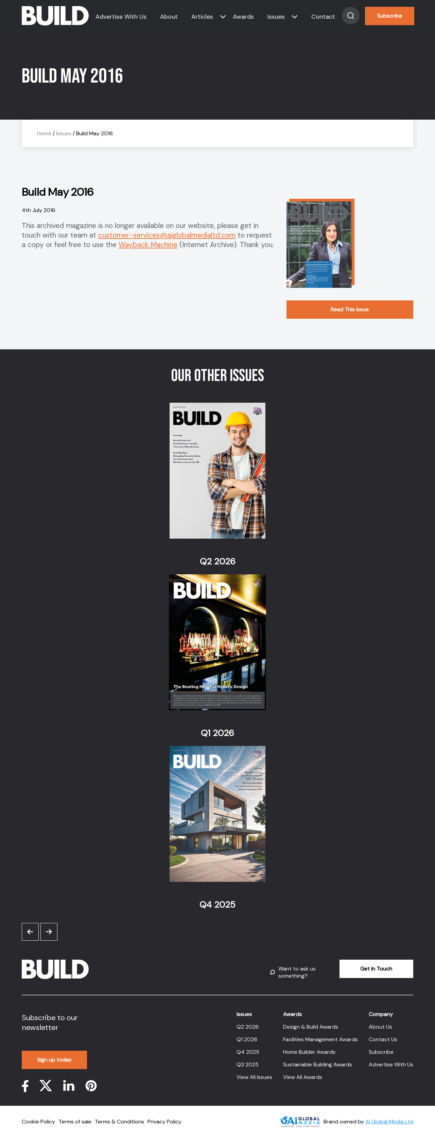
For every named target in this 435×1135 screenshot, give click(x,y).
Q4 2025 (248, 1047)
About (169, 17)
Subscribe (389, 15)
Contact (323, 17)
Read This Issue (350, 309)
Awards (243, 17)
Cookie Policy (38, 1117)
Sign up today (54, 1055)
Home (44, 133)
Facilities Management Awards (320, 1035)
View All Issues (254, 1073)
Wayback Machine (148, 244)
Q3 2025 (248, 1060)
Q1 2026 (247, 1035)
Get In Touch (363, 968)
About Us (380, 1022)
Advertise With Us (120, 17)
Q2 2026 (248, 1022)
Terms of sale (74, 1117)
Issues (276, 17)
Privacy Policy (164, 1117)
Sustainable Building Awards (317, 1060)
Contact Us (383, 1035)
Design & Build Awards (310, 1022)
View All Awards (302, 1073)
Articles (202, 17)
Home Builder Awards (309, 1047)
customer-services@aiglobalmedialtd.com (167, 235)
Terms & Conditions (119, 1117)
